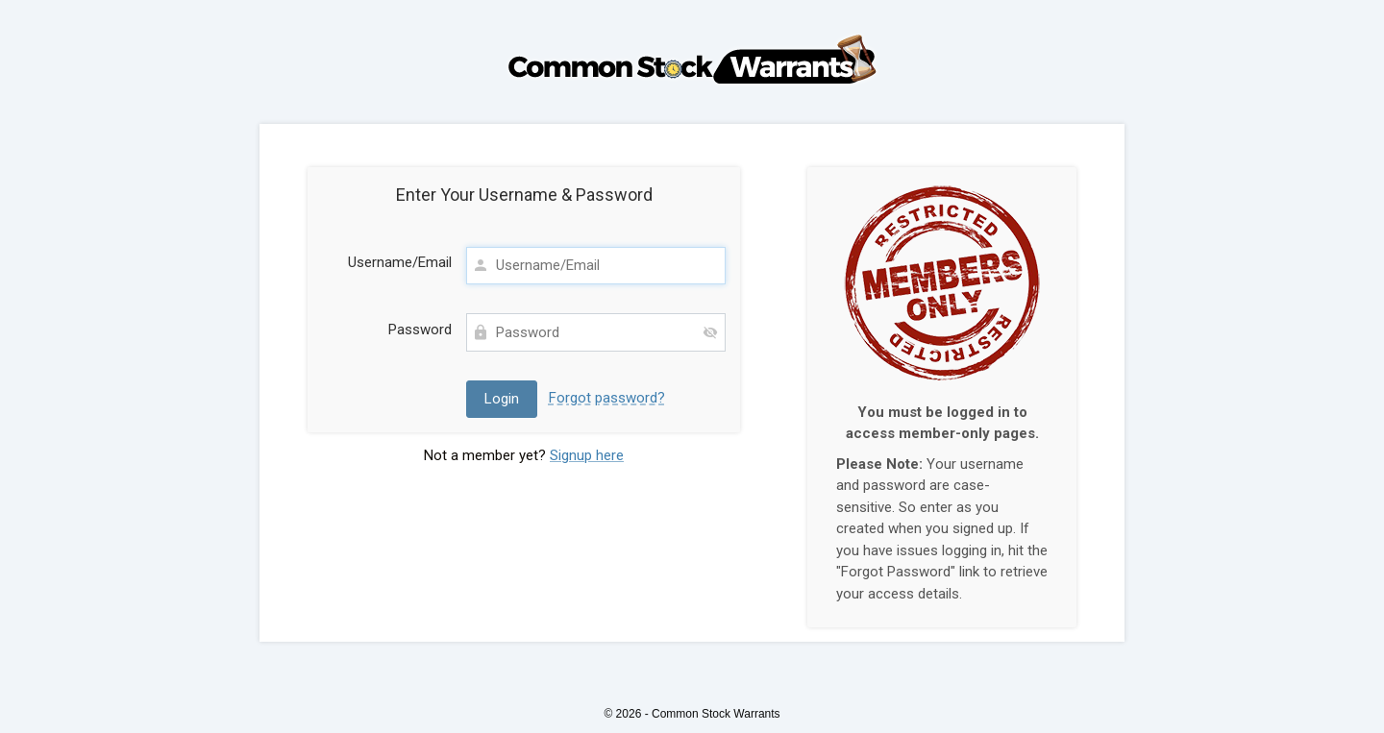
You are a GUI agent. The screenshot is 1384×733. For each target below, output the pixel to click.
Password (420, 329)
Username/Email (400, 262)
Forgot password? (607, 397)
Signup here (587, 455)
